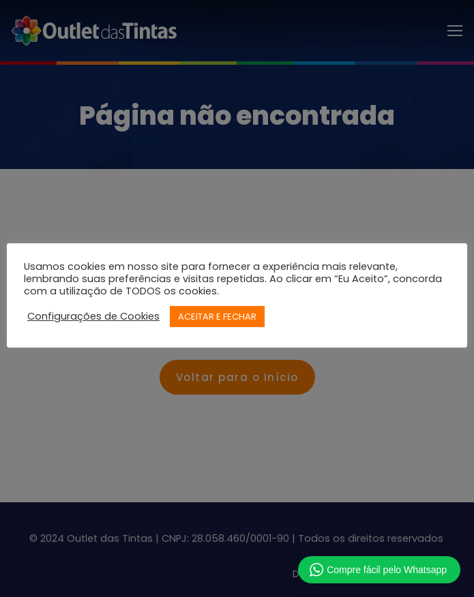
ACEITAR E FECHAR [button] (217, 316)
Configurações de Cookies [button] (93, 316)
